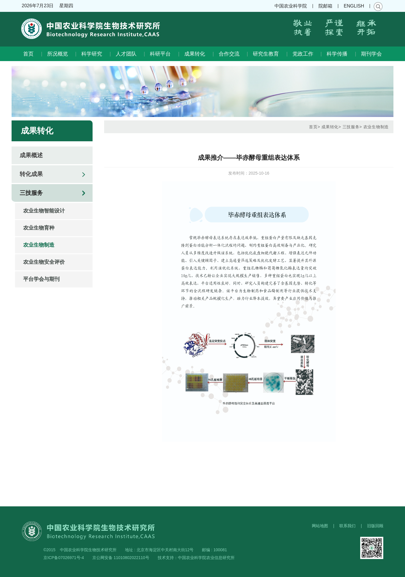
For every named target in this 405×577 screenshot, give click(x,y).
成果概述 (31, 155)
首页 (28, 54)
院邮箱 (325, 5)
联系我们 (347, 525)
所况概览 (57, 54)
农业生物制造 (38, 245)
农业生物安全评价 (44, 262)
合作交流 (229, 54)
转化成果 (31, 174)
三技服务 (31, 193)
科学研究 (91, 54)
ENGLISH (354, 5)
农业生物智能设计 (44, 211)
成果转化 (194, 54)
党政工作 (302, 54)
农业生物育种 (38, 228)
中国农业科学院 (291, 5)
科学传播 (337, 54)
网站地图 (320, 525)
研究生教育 (266, 54)
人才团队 (126, 54)
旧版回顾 (375, 525)
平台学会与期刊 (41, 279)
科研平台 (160, 54)
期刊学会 (371, 54)
